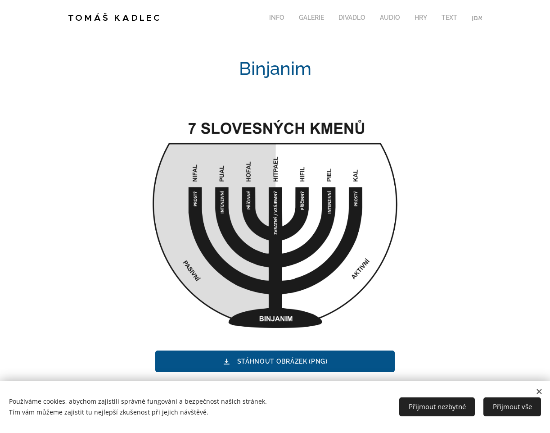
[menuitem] (398, 18)
